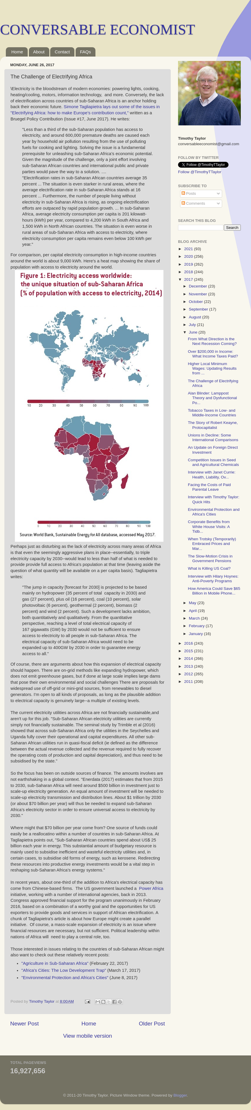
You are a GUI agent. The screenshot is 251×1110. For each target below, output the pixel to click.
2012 (189, 674)
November (198, 294)
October (196, 301)
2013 (189, 666)
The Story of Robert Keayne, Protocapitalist (213, 424)
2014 (189, 658)
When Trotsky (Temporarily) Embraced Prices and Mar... (212, 543)
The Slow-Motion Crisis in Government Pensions (210, 558)
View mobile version (87, 1036)
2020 (189, 256)
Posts (189, 193)
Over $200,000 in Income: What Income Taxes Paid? (213, 353)
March (195, 618)
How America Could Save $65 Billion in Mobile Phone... (214, 590)
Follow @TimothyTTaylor (199, 172)
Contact (62, 51)
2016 (189, 643)
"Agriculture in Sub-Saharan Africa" (54, 963)
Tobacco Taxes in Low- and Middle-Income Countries (212, 412)
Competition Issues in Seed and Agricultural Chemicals (213, 462)
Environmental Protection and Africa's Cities (214, 511)
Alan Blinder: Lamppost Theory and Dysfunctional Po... (212, 398)
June (193, 332)
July (193, 324)
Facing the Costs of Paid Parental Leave (209, 487)
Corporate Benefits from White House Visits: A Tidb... (209, 526)
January (196, 634)
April (193, 611)
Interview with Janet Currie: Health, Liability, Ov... (212, 474)
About (39, 51)
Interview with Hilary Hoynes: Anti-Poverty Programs (213, 578)
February (197, 626)
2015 (189, 651)
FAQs (85, 51)
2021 (189, 249)
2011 (189, 681)
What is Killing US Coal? (209, 568)
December (198, 286)
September (199, 309)
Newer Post (24, 1023)
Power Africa (151, 888)
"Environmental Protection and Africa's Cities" (64, 977)
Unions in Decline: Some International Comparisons (213, 437)
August (195, 317)
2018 (189, 272)
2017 (189, 279)
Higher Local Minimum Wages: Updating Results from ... (212, 368)
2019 (189, 264)
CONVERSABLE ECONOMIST (97, 29)
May (193, 603)
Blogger (180, 1095)
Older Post (152, 1023)
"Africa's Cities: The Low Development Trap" (63, 970)
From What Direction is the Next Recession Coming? (212, 341)
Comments (193, 203)
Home (17, 51)
